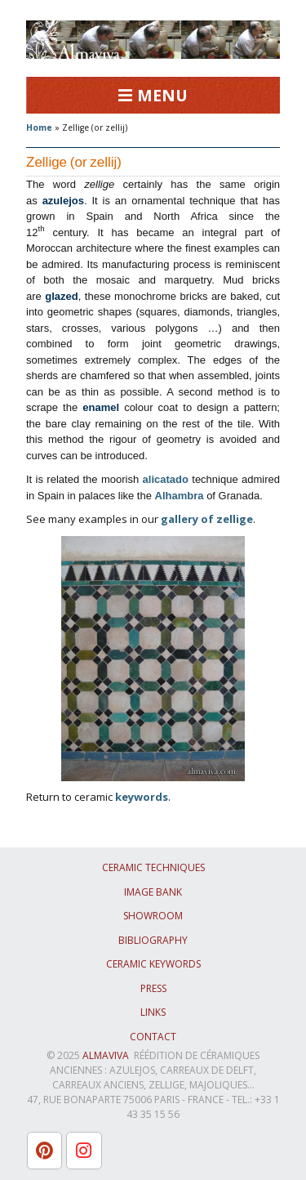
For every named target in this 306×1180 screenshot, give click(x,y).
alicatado (165, 479)
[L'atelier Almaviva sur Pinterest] (44, 1150)
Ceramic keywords (153, 964)
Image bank (153, 892)
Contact (153, 1037)
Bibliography (153, 940)
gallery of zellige (207, 519)
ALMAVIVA (105, 1055)
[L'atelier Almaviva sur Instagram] (83, 1150)
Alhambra (179, 495)
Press (153, 988)
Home (39, 127)
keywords (141, 796)
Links (153, 1012)
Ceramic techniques (153, 867)
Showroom (153, 916)
